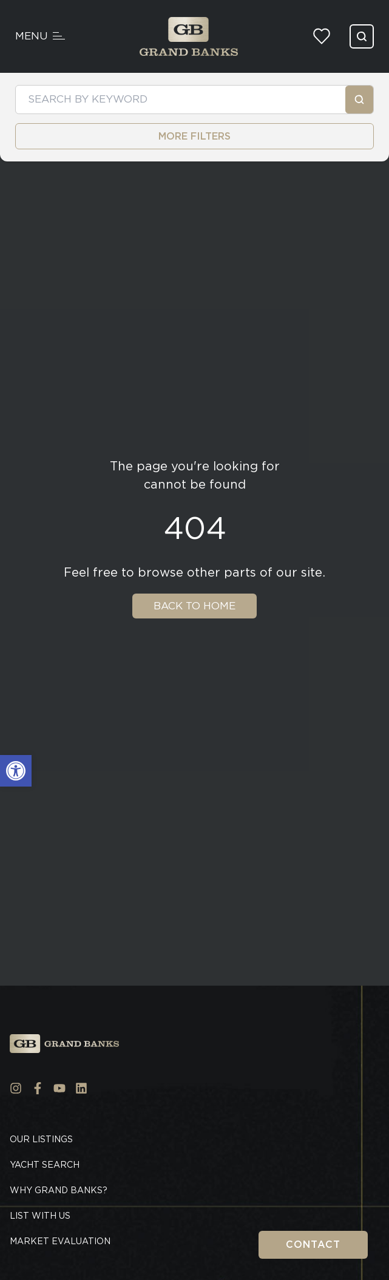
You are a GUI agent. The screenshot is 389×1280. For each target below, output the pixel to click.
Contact (313, 1244)
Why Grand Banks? (58, 1190)
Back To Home (194, 606)
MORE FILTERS (194, 136)
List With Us (40, 1216)
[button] (16, 771)
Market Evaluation (60, 1241)
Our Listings (41, 1139)
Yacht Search (44, 1165)
